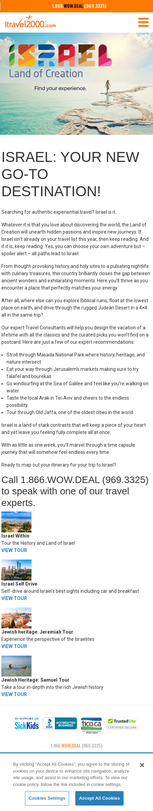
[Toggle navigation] (143, 22)
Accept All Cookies (99, 798)
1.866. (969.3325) (79, 5)
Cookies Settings (47, 798)
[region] (76, 782)
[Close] (142, 765)
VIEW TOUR (14, 550)
